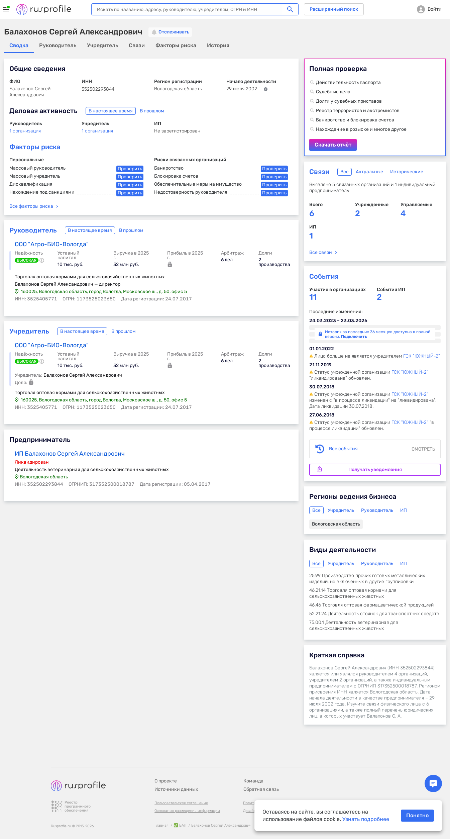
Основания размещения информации (187, 792)
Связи (319, 172)
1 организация (25, 131)
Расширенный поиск (334, 9)
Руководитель (33, 230)
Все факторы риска (31, 206)
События (323, 276)
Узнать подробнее (365, 819)
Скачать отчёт (375, 107)
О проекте (165, 762)
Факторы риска (34, 147)
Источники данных (176, 771)
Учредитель (29, 331)
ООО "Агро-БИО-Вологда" (52, 244)
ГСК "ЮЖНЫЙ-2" (421, 356)
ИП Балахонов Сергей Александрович (70, 453)
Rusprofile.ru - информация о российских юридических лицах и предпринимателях (43, 9)
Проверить (130, 169)
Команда (253, 762)
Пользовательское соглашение (181, 784)
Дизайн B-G (253, 792)
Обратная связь (261, 771)
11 (313, 297)
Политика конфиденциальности (271, 784)
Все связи (320, 252)
